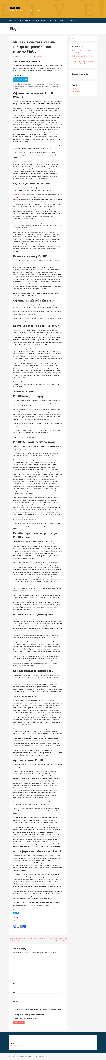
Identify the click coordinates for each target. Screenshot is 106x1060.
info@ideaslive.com (17, 1045)
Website (15, 1001)
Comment (16, 957)
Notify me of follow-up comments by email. (29, 1015)
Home (11, 20)
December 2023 (77, 92)
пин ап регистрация (19, 195)
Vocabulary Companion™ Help (42, 20)
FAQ (56, 20)
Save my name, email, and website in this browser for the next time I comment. (38, 1010)
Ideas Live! (15, 7)
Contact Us (71, 20)
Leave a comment (41, 56)
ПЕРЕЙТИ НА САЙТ (20, 80)
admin (30, 56)
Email (15, 992)
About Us (63, 20)
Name (15, 983)
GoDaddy (46, 1056)
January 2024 (76, 89)
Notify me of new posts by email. (26, 1018)
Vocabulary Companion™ (23, 20)
